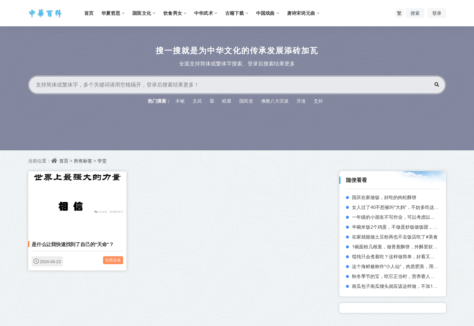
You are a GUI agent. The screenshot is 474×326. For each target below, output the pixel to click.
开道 (301, 101)
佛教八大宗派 (275, 101)
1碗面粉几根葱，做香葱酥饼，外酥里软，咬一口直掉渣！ (411, 246)
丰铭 (180, 101)
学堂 (102, 161)
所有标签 (83, 161)
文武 (197, 101)
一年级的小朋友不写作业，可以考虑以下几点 (398, 217)
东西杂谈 (113, 260)
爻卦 (318, 101)
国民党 (246, 101)
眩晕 (226, 101)
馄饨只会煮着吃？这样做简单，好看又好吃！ (398, 256)
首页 (63, 161)
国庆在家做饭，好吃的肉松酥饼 (384, 197)
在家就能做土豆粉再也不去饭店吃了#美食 (395, 237)
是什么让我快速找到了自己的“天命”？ (73, 244)
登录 (436, 13)
